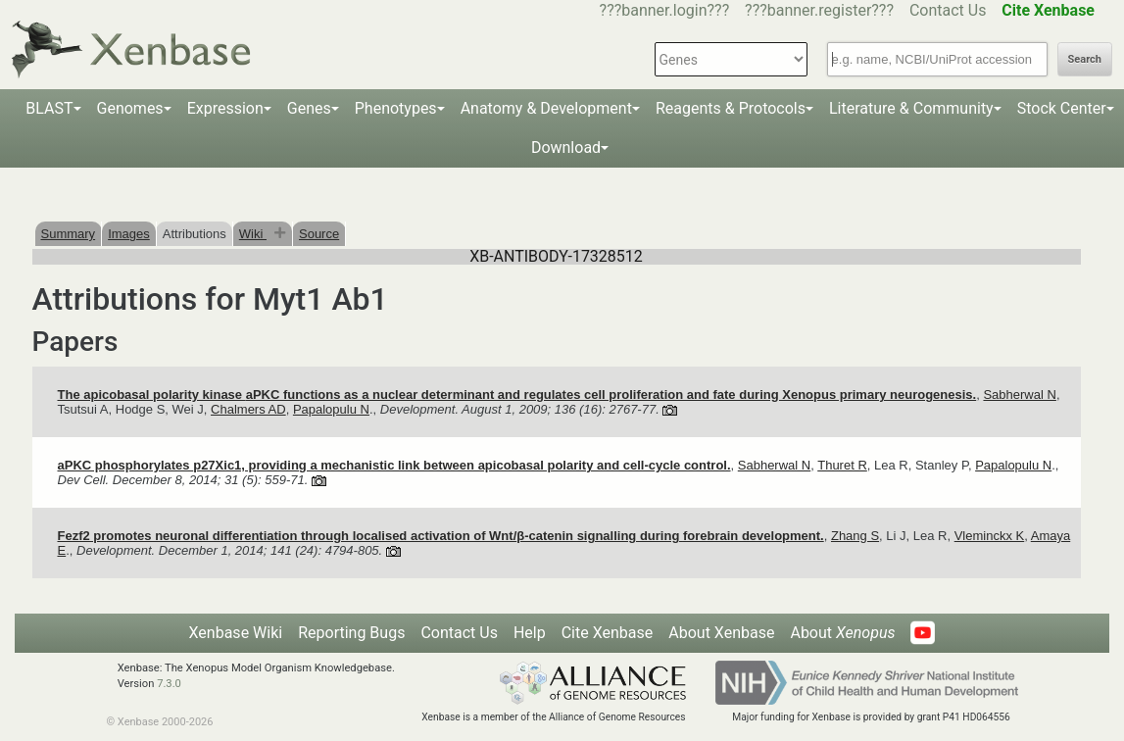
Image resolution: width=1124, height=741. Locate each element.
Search (1084, 59)
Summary (68, 233)
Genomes (130, 108)
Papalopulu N (331, 409)
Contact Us (948, 10)
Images (129, 233)
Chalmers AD (248, 409)
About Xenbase (721, 632)
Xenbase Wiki (236, 632)
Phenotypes (396, 108)
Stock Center (1061, 108)
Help (529, 632)
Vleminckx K (989, 535)
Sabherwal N (1019, 394)
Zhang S (855, 535)
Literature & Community (911, 108)
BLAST (49, 108)
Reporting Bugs (351, 632)
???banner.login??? (665, 10)
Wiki (253, 233)
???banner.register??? (819, 10)
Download (566, 147)
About (842, 632)
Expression (225, 108)
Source (319, 233)
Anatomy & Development (546, 108)
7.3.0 (169, 683)
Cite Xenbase (608, 632)
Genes (309, 108)
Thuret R (842, 465)
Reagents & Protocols (731, 108)
